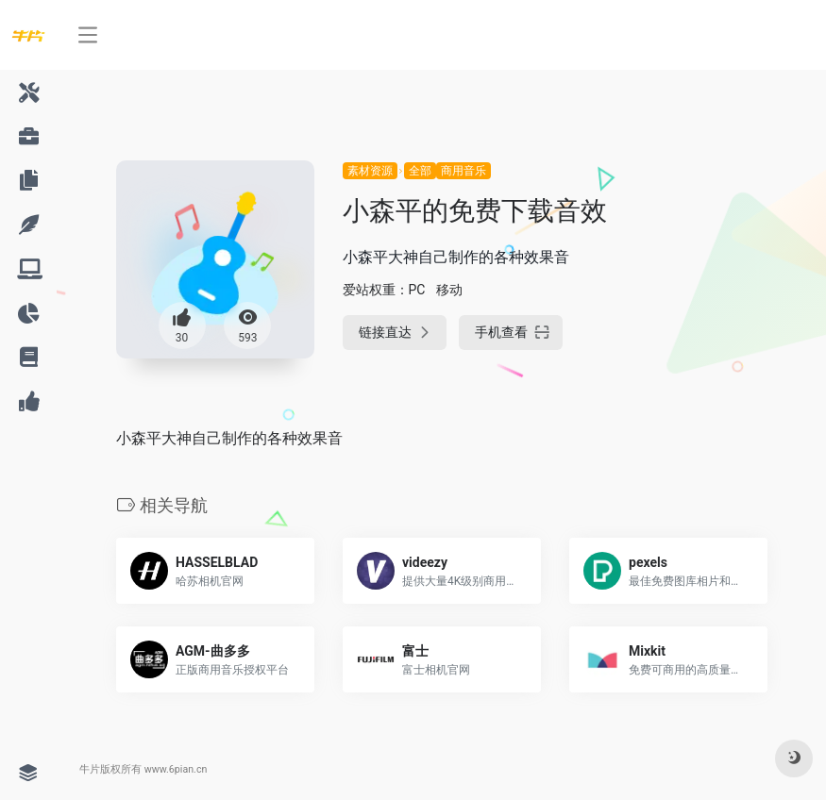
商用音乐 (463, 170)
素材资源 (370, 170)
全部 (420, 170)
